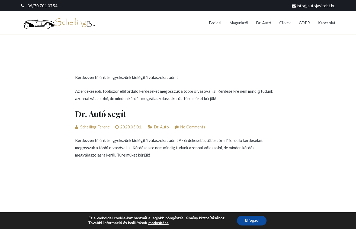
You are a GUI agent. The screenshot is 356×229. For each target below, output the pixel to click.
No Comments (192, 126)
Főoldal (215, 23)
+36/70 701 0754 (41, 5)
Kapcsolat (326, 23)
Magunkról (239, 23)
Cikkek (285, 23)
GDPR (304, 23)
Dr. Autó (263, 23)
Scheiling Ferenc (95, 126)
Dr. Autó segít (100, 113)
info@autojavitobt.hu (316, 5)
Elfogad (251, 220)
